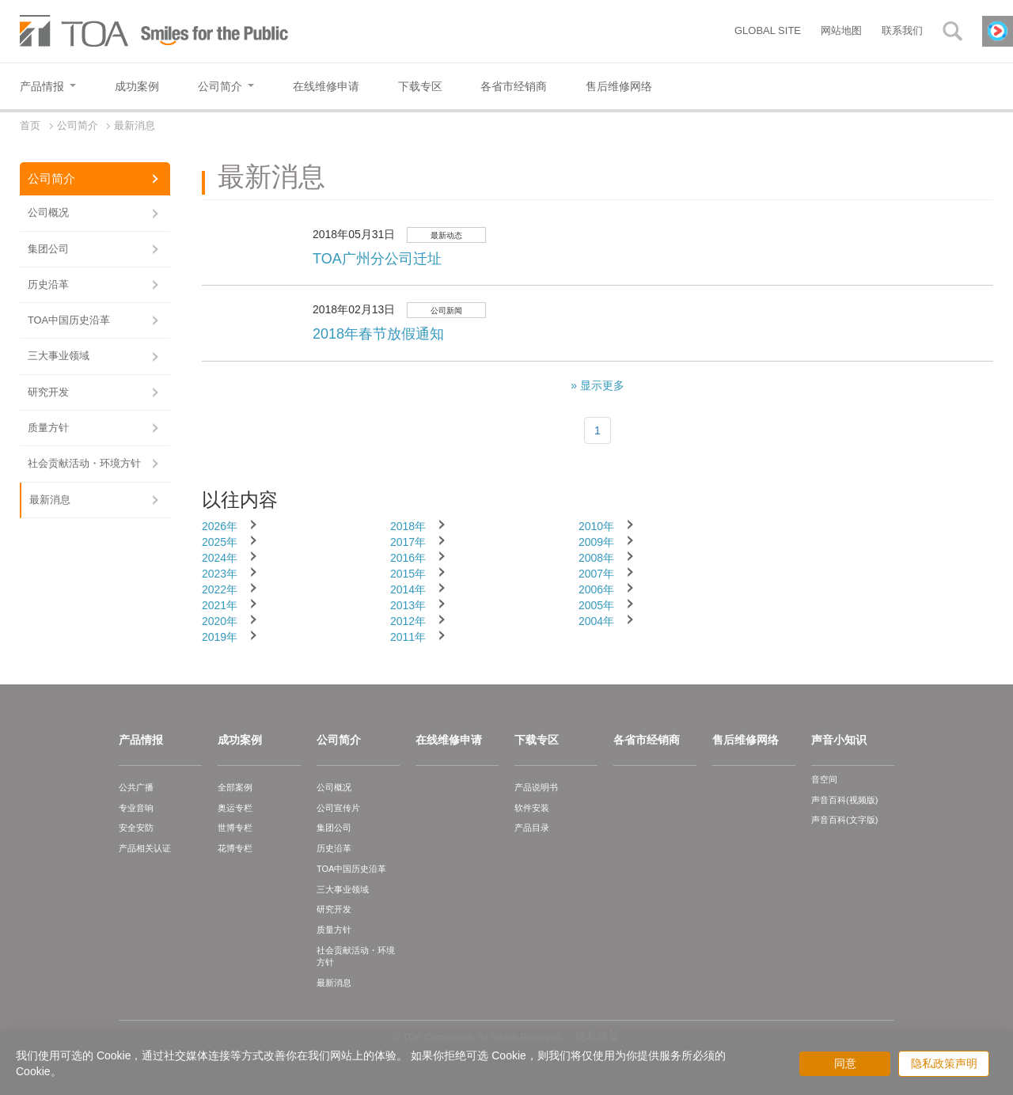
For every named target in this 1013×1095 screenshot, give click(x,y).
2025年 (219, 542)
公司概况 (48, 212)
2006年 (596, 589)
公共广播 (136, 787)
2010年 (596, 526)
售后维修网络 (745, 739)
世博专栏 (235, 827)
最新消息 (49, 500)
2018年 (408, 526)
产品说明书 (536, 787)
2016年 (408, 557)
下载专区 (536, 739)
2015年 (408, 573)
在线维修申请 (448, 739)
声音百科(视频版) (844, 800)
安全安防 (136, 827)
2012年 (408, 621)
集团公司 (48, 249)
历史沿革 (48, 284)
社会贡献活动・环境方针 (84, 463)
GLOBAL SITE (767, 30)
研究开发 (48, 392)
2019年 (219, 637)
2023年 (219, 573)
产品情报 (141, 739)
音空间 (824, 779)
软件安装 (531, 808)
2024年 (219, 557)
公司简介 (51, 178)
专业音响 (136, 808)
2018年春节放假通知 (378, 334)
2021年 (219, 605)
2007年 (596, 573)
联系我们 (902, 30)
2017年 (408, 542)
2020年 (219, 621)
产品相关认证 (145, 848)
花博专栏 (235, 848)
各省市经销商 (646, 739)
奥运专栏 (235, 808)
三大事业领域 (58, 356)
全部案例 (235, 787)
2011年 (408, 637)
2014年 (408, 589)
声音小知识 (839, 739)
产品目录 (531, 827)
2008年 (596, 557)
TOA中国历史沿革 (69, 320)
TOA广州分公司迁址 (377, 259)
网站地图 (841, 30)
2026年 (219, 526)
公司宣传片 (338, 808)
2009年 (596, 542)
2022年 (219, 589)
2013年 (408, 605)
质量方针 (48, 428)
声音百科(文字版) (844, 819)
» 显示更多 (597, 385)
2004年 (596, 621)
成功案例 (240, 739)
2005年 (596, 605)
